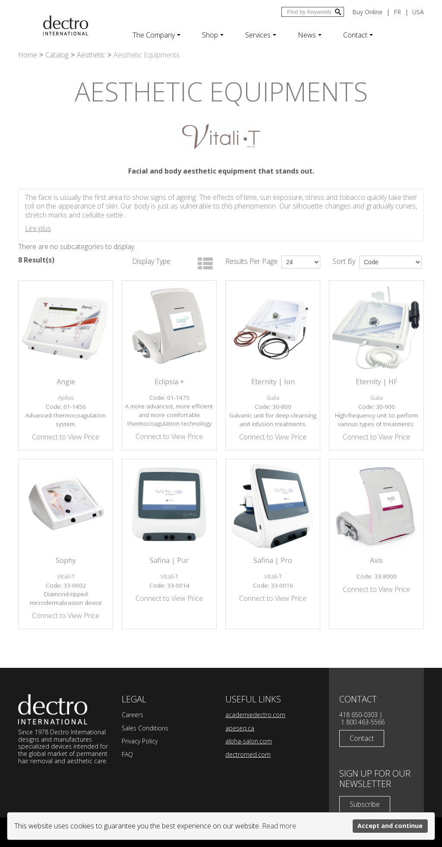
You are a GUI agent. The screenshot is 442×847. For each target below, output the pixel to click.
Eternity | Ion (273, 381)
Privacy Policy (140, 741)
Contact (358, 35)
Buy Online (367, 12)
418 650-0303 (358, 715)
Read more (279, 826)
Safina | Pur (169, 560)
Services (260, 35)
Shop (213, 35)
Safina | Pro (272, 560)
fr (397, 12)
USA (418, 12)
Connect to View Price (65, 437)
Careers (132, 715)
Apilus (66, 397)
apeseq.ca (239, 728)
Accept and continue (390, 826)
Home (27, 55)
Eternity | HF (376, 381)
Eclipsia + (169, 381)
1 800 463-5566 (363, 722)
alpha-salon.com (248, 741)
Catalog (57, 55)
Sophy (66, 560)
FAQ (127, 754)
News (310, 35)
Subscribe (365, 804)
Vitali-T (66, 576)
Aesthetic (91, 55)
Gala (273, 397)
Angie (66, 381)
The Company (156, 35)
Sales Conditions (145, 728)
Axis (376, 560)
